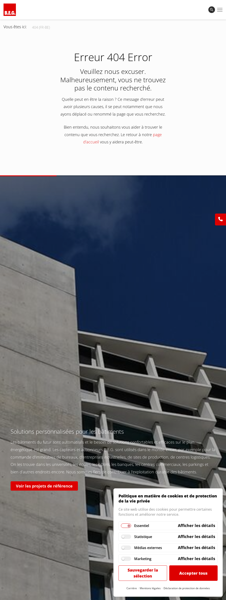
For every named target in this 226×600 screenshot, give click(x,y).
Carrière (131, 588)
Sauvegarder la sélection (143, 573)
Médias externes (148, 547)
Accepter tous (193, 573)
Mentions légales (150, 588)
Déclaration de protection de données (187, 588)
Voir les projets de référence (44, 486)
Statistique (143, 536)
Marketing (142, 558)
